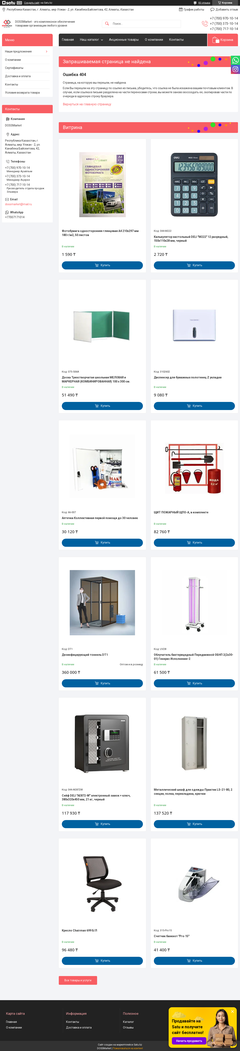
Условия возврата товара (22, 92)
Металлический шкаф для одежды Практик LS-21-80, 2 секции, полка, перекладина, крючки (193, 791)
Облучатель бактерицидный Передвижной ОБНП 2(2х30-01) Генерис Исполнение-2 (193, 656)
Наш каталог (89, 40)
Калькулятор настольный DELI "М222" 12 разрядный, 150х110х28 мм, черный (191, 238)
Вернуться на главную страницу (87, 104)
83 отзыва (204, 2)
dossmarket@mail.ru (18, 204)
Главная (68, 40)
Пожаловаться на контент (128, 1048)
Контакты (176, 40)
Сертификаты (14, 67)
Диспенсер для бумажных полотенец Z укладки (188, 377)
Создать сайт (32, 2)
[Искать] (107, 24)
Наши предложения (18, 51)
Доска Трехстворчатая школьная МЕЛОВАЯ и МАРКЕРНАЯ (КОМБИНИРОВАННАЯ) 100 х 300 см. (96, 379)
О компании (154, 40)
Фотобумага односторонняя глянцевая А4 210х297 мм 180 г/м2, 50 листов (100, 233)
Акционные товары (124, 40)
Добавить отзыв (227, 9)
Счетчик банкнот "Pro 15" (171, 936)
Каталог (128, 1021)
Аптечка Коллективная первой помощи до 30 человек (100, 518)
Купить (105, 265)
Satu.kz (138, 1044)
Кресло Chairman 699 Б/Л (79, 930)
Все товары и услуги (77, 980)
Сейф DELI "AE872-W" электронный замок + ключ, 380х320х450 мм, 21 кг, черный (96, 797)
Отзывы (128, 1027)
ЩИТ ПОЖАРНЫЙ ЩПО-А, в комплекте (181, 512)
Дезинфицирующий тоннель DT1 (85, 654)
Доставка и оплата (18, 76)
